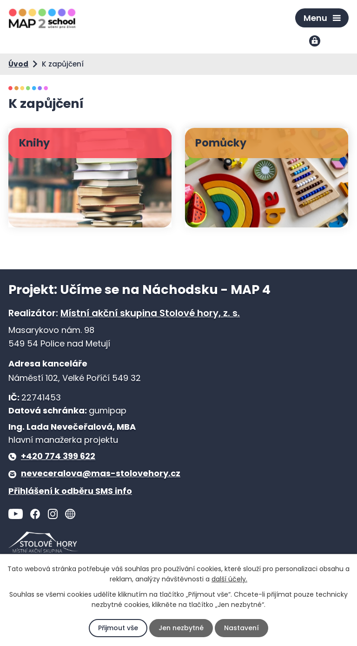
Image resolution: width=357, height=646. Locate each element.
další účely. (229, 579)
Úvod (18, 64)
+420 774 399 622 (58, 456)
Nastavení (241, 628)
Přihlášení (315, 41)
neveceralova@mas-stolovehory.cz (100, 473)
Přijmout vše (118, 628)
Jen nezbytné (181, 628)
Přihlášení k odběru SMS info (70, 491)
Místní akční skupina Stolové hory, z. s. (150, 313)
